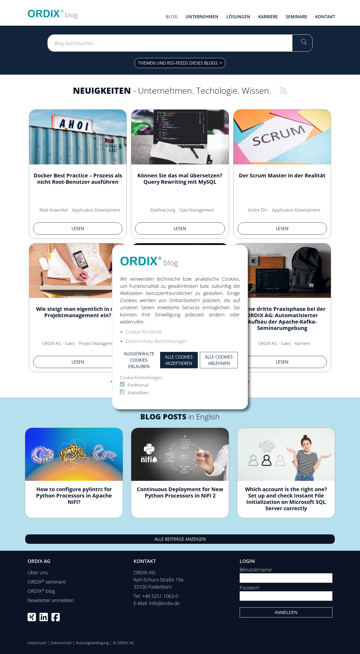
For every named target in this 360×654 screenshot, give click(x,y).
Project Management (98, 343)
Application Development (96, 210)
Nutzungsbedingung (92, 642)
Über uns (38, 572)
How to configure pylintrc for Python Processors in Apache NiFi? (74, 495)
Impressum (37, 642)
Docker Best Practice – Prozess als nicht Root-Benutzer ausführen (78, 178)
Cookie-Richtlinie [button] (144, 332)
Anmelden (286, 612)
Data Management (196, 210)
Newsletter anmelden (51, 600)
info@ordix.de (164, 603)
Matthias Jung (162, 210)
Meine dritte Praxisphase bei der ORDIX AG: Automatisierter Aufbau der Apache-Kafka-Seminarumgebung (282, 318)
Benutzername (256, 569)
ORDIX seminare (47, 582)
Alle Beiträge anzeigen (180, 539)
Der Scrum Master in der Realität (282, 175)
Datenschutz (61, 642)
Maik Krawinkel (53, 210)
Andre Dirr (258, 210)
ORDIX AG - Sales (58, 343)
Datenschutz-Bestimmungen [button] (156, 341)
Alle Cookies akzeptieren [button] (179, 360)
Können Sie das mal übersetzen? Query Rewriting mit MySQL (179, 178)
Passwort (249, 587)
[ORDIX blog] (53, 12)
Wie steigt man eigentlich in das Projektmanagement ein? (78, 312)
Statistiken (138, 393)
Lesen (78, 228)
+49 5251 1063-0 (160, 596)
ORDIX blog (41, 591)
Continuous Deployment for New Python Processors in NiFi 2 (180, 492)
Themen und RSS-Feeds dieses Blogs (178, 63)
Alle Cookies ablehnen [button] (219, 360)
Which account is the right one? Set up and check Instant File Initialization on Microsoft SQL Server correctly (286, 499)
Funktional (138, 385)
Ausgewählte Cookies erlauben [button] (139, 360)
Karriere (302, 343)
